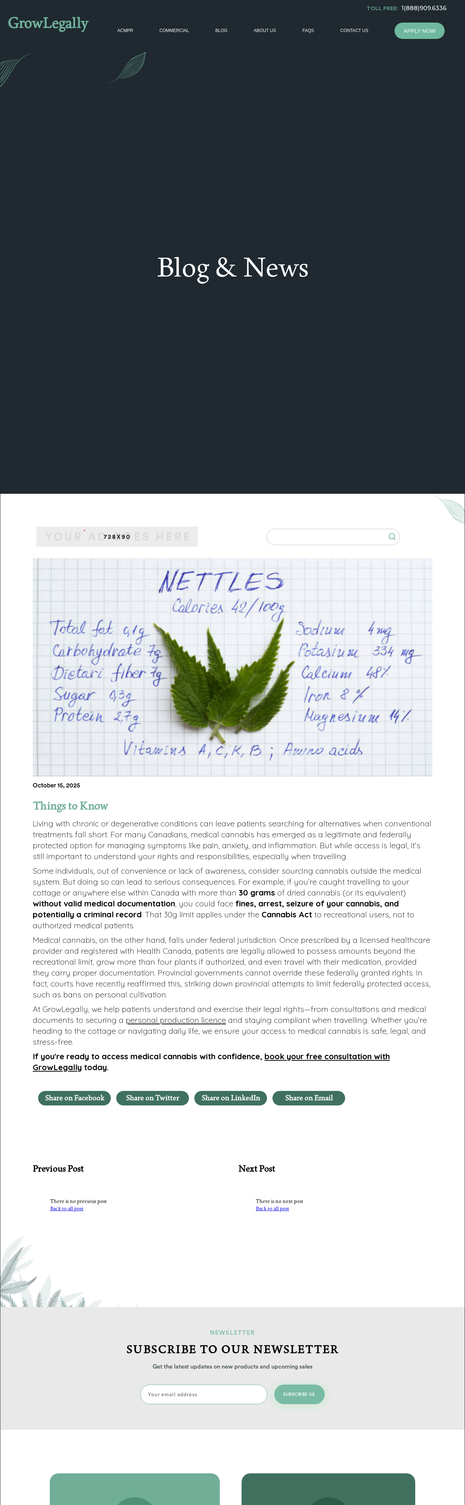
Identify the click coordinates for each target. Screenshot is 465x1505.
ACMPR (125, 30)
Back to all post (67, 1209)
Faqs (308, 30)
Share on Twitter (152, 1098)
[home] (55, 27)
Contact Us (354, 30)
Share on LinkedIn (231, 1098)
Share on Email (309, 1098)
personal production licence (176, 1020)
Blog (221, 30)
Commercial (174, 30)
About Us (265, 30)
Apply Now (420, 31)
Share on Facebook (74, 1098)
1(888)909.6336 (423, 8)
